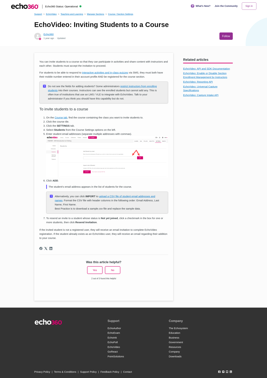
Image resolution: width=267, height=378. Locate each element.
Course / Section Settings (120, 14)
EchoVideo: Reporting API (198, 81)
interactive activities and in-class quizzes (105, 72)
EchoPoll (112, 342)
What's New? (201, 6)
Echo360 (48, 34)
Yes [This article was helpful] (95, 270)
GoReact (112, 351)
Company (174, 351)
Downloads (175, 356)
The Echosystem (178, 328)
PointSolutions (115, 356)
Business (174, 337)
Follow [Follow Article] (226, 36)
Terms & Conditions (65, 371)
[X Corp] (45, 248)
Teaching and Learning (72, 14)
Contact (127, 371)
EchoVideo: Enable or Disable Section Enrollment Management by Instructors (205, 75)
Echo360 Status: (63, 6)
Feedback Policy (109, 371)
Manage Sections (95, 14)
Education (174, 332)
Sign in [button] (249, 6)
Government (176, 342)
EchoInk (112, 337)
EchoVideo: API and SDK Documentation (206, 68)
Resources (175, 347)
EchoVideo (51, 14)
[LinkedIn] (50, 248)
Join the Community (226, 6)
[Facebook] (40, 248)
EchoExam (113, 332)
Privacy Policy (42, 371)
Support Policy (88, 371)
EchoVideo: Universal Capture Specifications (200, 88)
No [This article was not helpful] (112, 270)
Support (38, 14)
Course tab (61, 117)
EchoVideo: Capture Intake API (201, 95)
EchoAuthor (114, 328)
